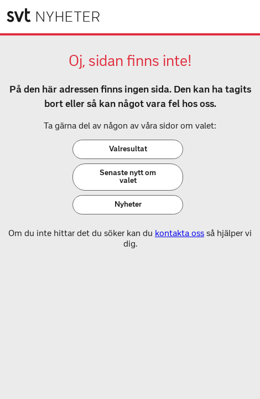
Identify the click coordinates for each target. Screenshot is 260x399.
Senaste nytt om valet (128, 176)
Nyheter (128, 204)
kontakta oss (179, 233)
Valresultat (128, 149)
